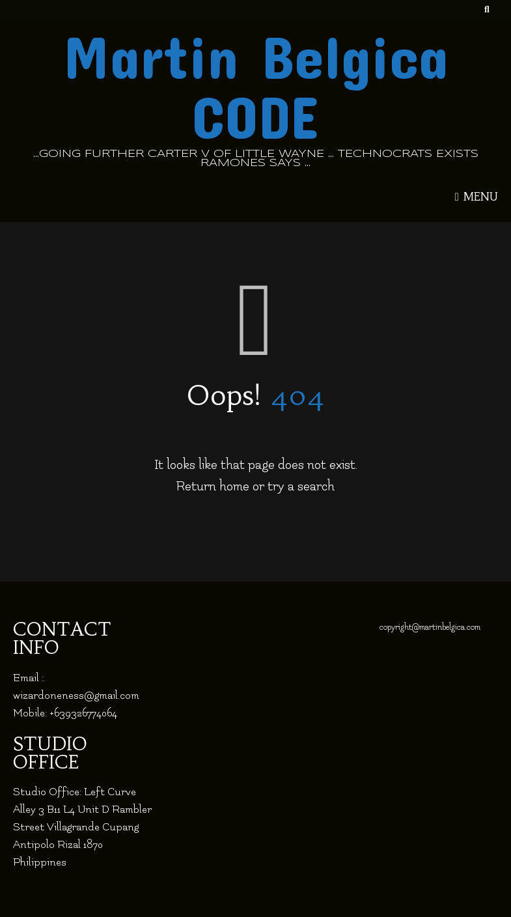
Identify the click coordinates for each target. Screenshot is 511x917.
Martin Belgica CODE (256, 85)
